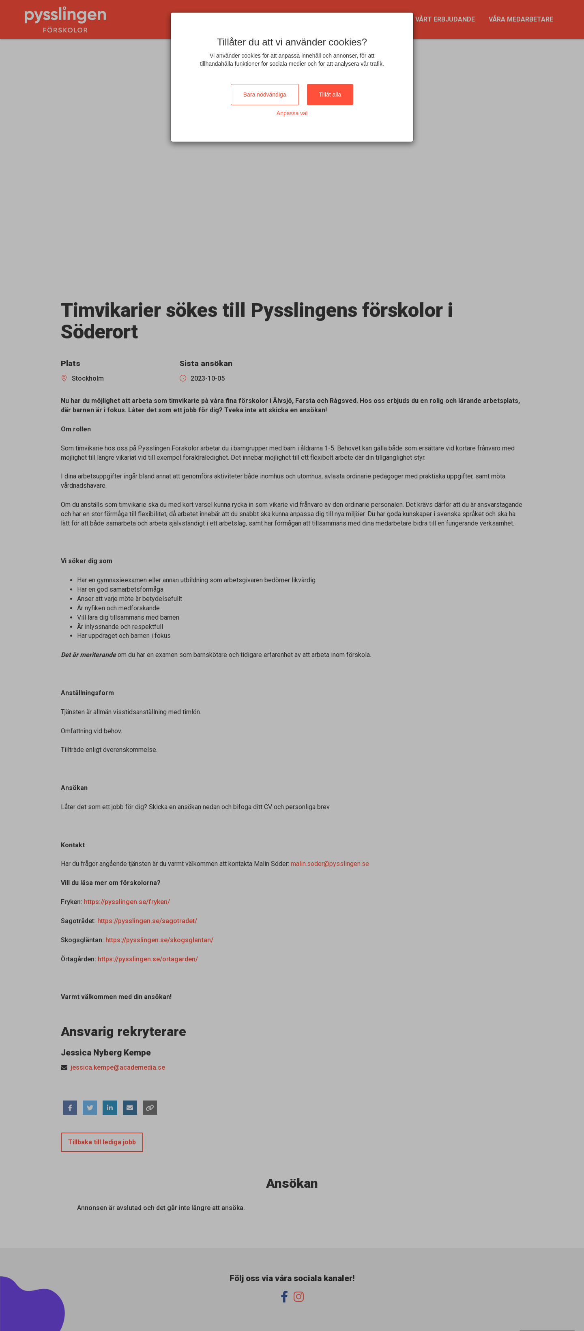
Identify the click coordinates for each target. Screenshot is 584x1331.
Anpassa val (292, 113)
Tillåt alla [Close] (330, 94)
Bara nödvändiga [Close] (264, 94)
